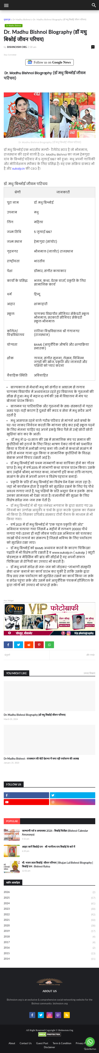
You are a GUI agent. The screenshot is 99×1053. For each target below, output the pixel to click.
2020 (49, 926)
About (12, 1043)
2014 (49, 959)
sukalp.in (18, 168)
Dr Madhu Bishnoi (22, 19)
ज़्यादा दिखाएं (89, 673)
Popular (12, 821)
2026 (49, 892)
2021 (49, 920)
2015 (49, 953)
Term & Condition (62, 1043)
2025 (49, 898)
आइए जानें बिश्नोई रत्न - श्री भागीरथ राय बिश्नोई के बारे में (48, 846)
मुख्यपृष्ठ (7, 19)
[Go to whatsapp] (90, 1042)
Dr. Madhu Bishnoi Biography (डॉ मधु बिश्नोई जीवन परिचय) (35, 714)
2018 (49, 937)
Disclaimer (49, 1047)
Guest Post (42, 1043)
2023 (49, 909)
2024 (49, 904)
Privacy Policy (83, 1043)
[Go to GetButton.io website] (90, 1049)
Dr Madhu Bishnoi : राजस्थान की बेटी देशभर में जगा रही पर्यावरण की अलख (41, 758)
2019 (49, 931)
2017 (49, 942)
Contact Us (26, 1043)
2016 (49, 948)
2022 (49, 915)
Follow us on (49, 62)
